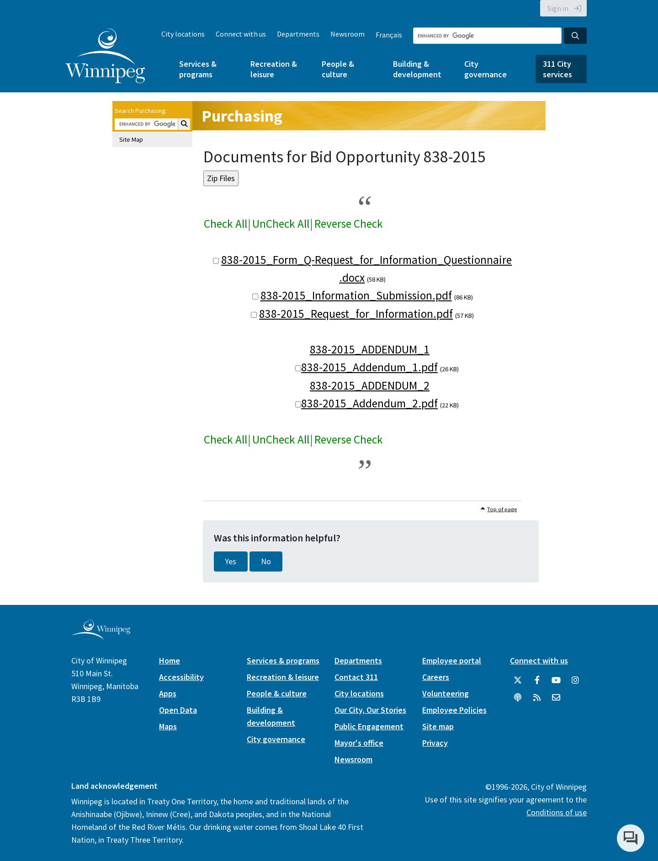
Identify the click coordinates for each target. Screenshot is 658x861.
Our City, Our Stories (370, 710)
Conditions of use (556, 812)
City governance (485, 69)
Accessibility (181, 677)
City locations (183, 33)
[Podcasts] (517, 698)
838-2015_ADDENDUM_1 (370, 349)
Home (169, 660)
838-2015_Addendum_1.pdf (369, 367)
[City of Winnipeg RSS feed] (537, 698)
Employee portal (451, 660)
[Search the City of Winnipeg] (487, 35)
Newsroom (347, 33)
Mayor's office (358, 743)
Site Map (131, 139)
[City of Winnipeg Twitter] (517, 680)
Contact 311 (356, 677)
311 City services (557, 69)
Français (389, 34)
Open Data (178, 710)
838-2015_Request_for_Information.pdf (356, 313)
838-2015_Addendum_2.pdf (369, 403)
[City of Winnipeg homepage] (100, 636)
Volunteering (445, 693)
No (266, 561)
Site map (438, 726)
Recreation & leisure (273, 69)
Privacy (435, 743)
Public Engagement (368, 726)
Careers (435, 677)
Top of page (502, 509)
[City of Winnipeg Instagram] (575, 680)
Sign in (557, 8)
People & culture (338, 69)
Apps (167, 693)
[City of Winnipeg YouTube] (556, 680)
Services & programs (198, 69)
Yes (230, 561)
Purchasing (242, 116)
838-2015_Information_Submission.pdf (356, 295)
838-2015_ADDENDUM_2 (370, 385)
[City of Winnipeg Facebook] (537, 680)
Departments (298, 33)
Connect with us (241, 33)
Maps (168, 726)
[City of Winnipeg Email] (556, 698)
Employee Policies (454, 710)
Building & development (417, 69)
